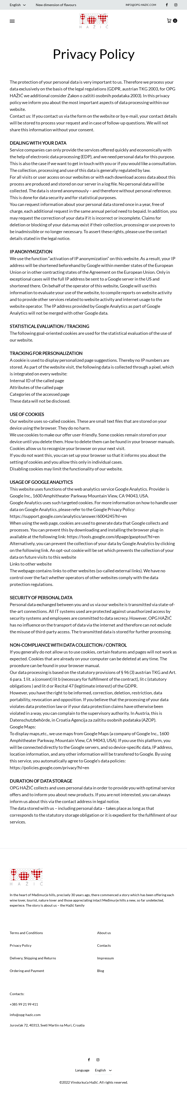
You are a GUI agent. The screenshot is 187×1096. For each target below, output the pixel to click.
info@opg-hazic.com (141, 4)
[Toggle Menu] (12, 21)
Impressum (105, 958)
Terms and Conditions (26, 933)
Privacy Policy (20, 945)
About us (104, 933)
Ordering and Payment (27, 971)
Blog (100, 971)
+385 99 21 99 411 (24, 1004)
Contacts (104, 945)
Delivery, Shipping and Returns (33, 958)
